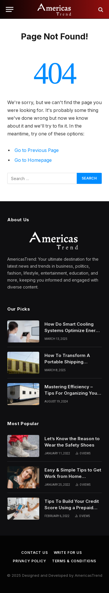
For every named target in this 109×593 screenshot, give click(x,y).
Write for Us (68, 552)
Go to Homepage (33, 160)
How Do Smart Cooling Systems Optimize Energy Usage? (72, 330)
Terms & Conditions (74, 561)
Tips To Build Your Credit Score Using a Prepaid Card (71, 507)
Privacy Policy (29, 561)
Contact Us (34, 552)
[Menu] (9, 9)
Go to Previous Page (37, 150)
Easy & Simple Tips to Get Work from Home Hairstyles (72, 476)
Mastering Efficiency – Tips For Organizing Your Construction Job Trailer (71, 393)
